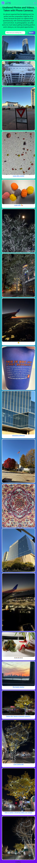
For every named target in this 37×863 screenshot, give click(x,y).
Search (31, 32)
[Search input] (15, 32)
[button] (35, 3)
